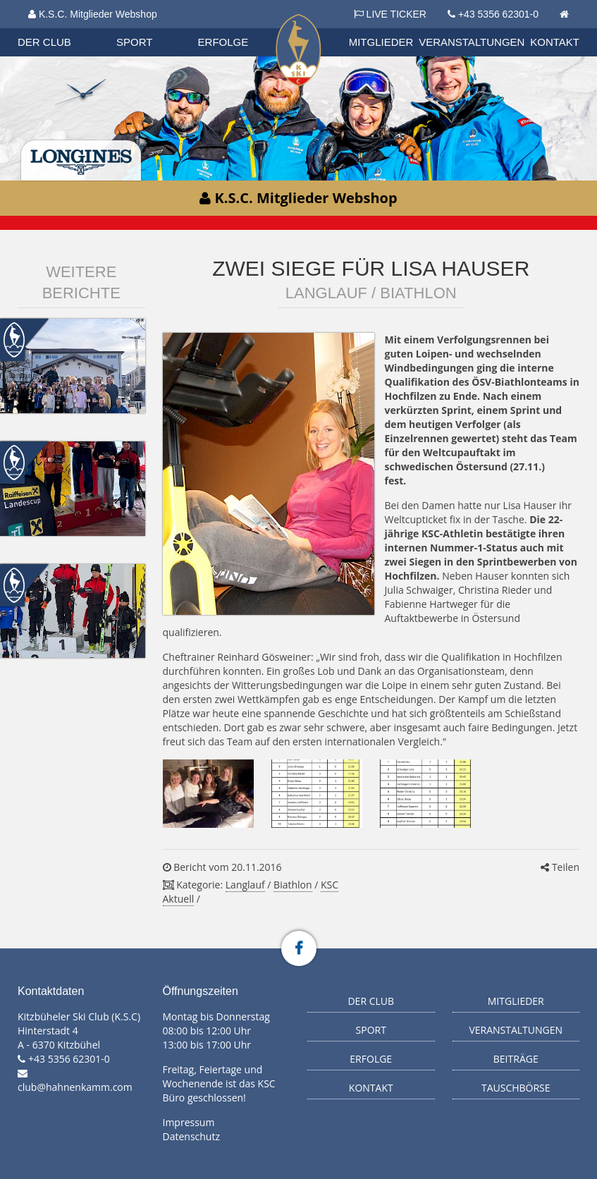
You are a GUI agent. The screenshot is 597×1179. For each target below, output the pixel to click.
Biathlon (292, 884)
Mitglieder (381, 42)
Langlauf (245, 884)
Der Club (44, 42)
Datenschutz (191, 1136)
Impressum (189, 1122)
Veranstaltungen (471, 42)
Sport (134, 42)
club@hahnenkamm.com (75, 1087)
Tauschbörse (515, 1087)
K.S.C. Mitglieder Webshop (92, 14)
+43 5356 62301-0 (498, 14)
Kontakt (554, 42)
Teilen (560, 867)
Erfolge (223, 42)
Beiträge (515, 1058)
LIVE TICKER (390, 14)
